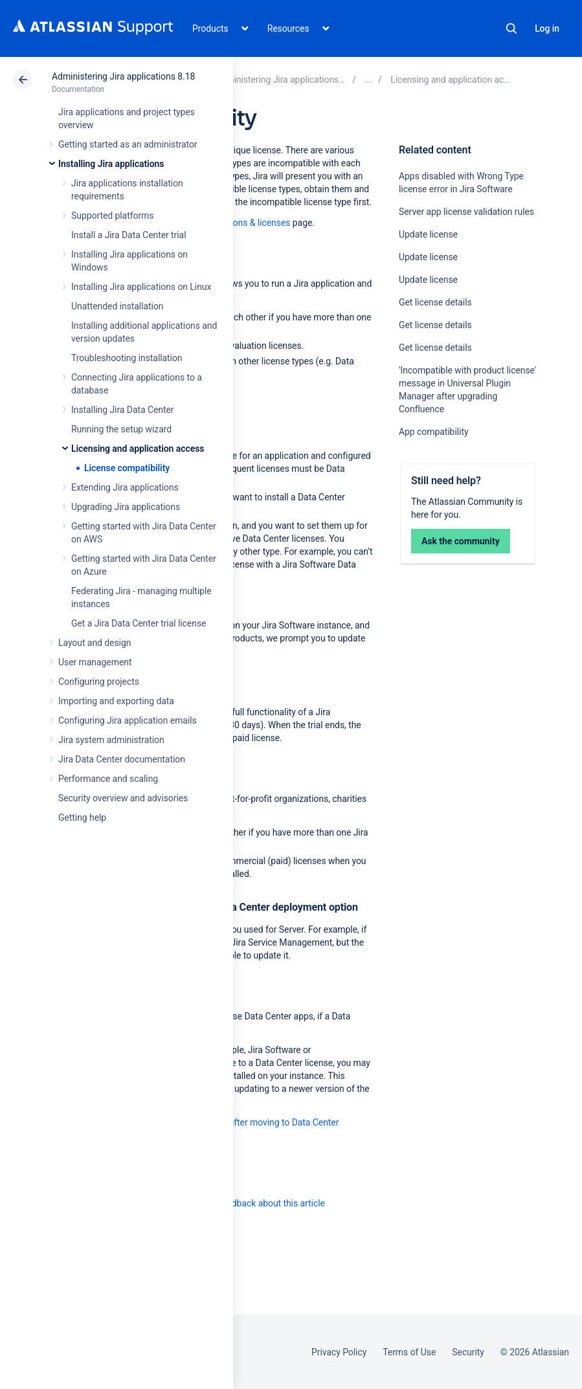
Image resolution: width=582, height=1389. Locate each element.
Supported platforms (112, 215)
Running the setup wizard (121, 429)
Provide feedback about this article (256, 1203)
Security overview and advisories (123, 798)
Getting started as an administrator (127, 144)
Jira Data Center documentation (121, 759)
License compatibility (127, 468)
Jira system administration (111, 740)
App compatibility (433, 432)
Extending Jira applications (125, 487)
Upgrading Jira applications (125, 507)
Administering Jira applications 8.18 (123, 76)
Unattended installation (117, 306)
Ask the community (460, 541)
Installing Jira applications (111, 164)
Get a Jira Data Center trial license (138, 623)
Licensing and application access (137, 448)
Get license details (435, 302)
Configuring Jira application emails (127, 720)
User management (94, 662)
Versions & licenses (252, 222)
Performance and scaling (108, 778)
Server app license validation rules (466, 211)
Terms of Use (409, 1352)
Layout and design (94, 643)
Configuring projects (98, 681)
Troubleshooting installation (127, 358)
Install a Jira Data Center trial (128, 235)
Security (468, 1352)
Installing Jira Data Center (122, 410)
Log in (547, 28)
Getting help (82, 817)
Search (511, 28)
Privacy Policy (338, 1352)
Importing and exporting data (116, 701)
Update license (428, 234)
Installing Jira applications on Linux (141, 287)
